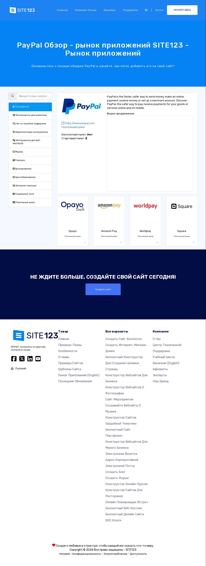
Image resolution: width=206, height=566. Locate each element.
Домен (110, 351)
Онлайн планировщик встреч (126, 502)
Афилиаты (160, 369)
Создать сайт (103, 289)
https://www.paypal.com (78, 123)
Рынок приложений (78, 375)
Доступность (138, 553)
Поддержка (130, 10)
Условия (64, 553)
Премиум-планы (86, 10)
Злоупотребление (115, 553)
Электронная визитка (121, 454)
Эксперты (160, 375)
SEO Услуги (113, 520)
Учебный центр (164, 357)
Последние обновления (75, 381)
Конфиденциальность (86, 553)
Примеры (110, 10)
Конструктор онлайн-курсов (126, 484)
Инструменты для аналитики (30, 115)
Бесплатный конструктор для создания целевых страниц (124, 363)
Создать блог (115, 472)
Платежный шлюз (24, 202)
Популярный (21, 106)
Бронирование (22, 168)
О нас (157, 339)
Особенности (67, 351)
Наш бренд (161, 381)
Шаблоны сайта (69, 369)
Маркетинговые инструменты (30, 132)
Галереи (19, 160)
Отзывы (63, 357)
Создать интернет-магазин (125, 345)
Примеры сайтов (70, 363)
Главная (62, 10)
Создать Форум (117, 478)
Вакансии (166, 363)
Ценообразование (24, 177)
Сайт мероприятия (119, 399)
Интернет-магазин (24, 185)
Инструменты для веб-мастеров (27, 142)
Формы (18, 152)
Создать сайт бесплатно (123, 339)
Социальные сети (23, 194)
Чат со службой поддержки (29, 123)
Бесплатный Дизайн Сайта (124, 514)
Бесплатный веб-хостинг (123, 508)
